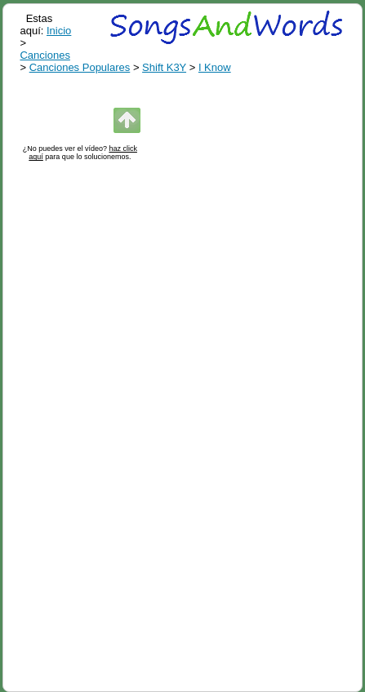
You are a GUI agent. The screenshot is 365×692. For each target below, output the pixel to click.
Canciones (44, 55)
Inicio (59, 30)
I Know (214, 67)
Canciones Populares (80, 67)
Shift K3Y (164, 67)
